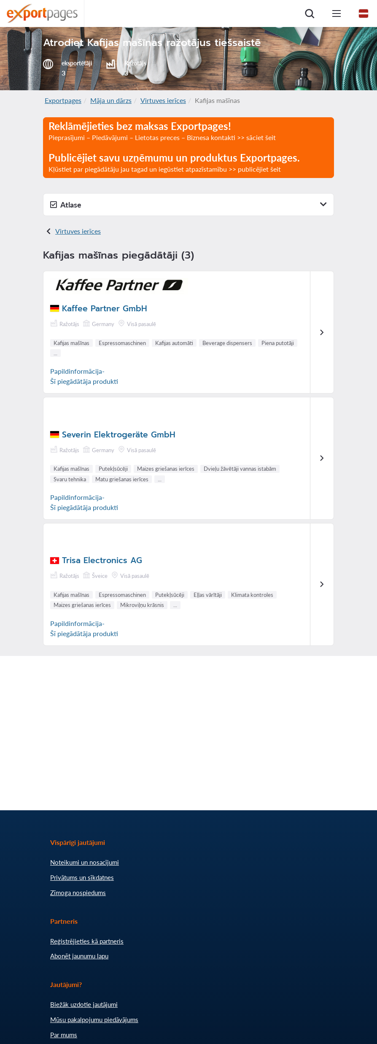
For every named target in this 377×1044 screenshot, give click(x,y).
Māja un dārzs (111, 100)
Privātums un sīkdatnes (82, 877)
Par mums (63, 1035)
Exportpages (63, 100)
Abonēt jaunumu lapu (79, 956)
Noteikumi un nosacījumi (84, 862)
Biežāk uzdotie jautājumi (84, 1004)
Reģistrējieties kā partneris (87, 941)
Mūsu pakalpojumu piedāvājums (94, 1019)
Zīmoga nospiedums (78, 892)
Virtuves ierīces (163, 100)
